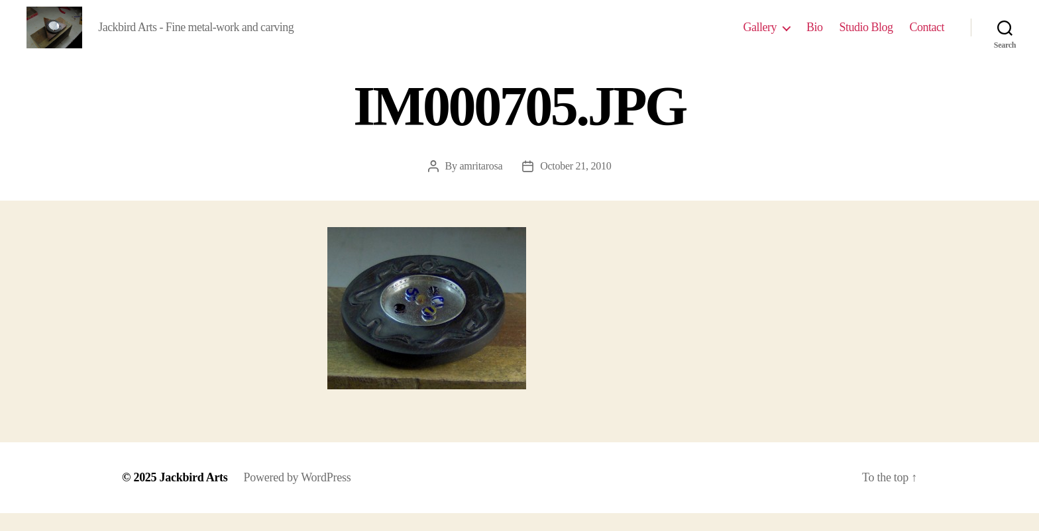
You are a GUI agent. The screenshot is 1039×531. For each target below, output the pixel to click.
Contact (927, 35)
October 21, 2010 (575, 183)
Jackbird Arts (194, 495)
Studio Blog (866, 35)
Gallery (759, 35)
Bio (814, 35)
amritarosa (480, 183)
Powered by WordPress (297, 495)
